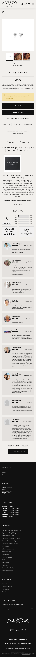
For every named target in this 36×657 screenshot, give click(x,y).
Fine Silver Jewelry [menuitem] (7, 557)
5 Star (15, 216)
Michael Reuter (17, 282)
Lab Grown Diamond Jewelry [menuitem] (9, 543)
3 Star (15, 219)
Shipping (6, 124)
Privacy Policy (23, 640)
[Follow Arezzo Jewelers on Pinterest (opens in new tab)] (23, 621)
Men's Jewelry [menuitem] (5, 562)
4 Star (15, 218)
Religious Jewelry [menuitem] (6, 552)
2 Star (15, 221)
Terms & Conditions (10, 643)
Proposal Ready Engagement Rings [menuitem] (11, 530)
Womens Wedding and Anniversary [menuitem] (11, 538)
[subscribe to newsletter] (32, 609)
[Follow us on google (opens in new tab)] (13, 621)
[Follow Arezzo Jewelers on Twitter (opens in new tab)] (27, 621)
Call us (4, 472)
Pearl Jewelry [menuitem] (5, 554)
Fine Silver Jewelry (18, 204)
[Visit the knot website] (23, 630)
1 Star (15, 223)
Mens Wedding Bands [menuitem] (8, 535)
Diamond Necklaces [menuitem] (7, 570)
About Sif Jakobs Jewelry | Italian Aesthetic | (18, 149)
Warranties (28, 124)
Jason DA (14, 300)
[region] (18, 35)
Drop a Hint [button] (18, 112)
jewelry (5, 12)
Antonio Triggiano (17, 244)
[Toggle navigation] (33, 4)
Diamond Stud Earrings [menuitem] (8, 568)
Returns (17, 124)
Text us (4, 475)
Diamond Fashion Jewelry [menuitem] (9, 541)
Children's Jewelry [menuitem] (7, 560)
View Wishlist (5, 592)
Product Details (18, 142)
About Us (4, 584)
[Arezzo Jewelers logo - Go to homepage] (9, 4)
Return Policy (13, 640)
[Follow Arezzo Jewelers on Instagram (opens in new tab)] (18, 621)
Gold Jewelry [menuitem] (5, 546)
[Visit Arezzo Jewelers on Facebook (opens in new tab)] (9, 621)
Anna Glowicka (16, 419)
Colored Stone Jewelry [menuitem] (8, 549)
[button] (22, 4)
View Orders (5, 589)
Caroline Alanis (16, 347)
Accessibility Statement (24, 643)
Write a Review (18, 451)
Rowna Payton (16, 316)
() (31, 216)
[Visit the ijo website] (12, 630)
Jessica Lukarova (17, 330)
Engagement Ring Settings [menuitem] (9, 533)
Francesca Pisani (17, 400)
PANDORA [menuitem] (4, 565)
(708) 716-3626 (18, 65)
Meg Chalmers (16, 374)
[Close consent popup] (33, 653)
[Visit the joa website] (17, 630)
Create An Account (7, 586)
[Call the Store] (6, 493)
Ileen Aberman (16, 260)
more (21, 89)
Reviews (18, 210)
